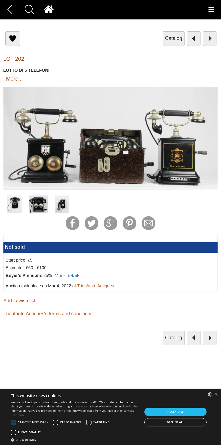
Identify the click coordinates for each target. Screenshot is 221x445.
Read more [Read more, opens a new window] (18, 415)
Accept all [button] (175, 411)
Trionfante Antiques (95, 285)
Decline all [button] (175, 422)
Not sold (15, 247)
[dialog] (110, 417)
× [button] (216, 394)
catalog (173, 38)
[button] (75, 440)
